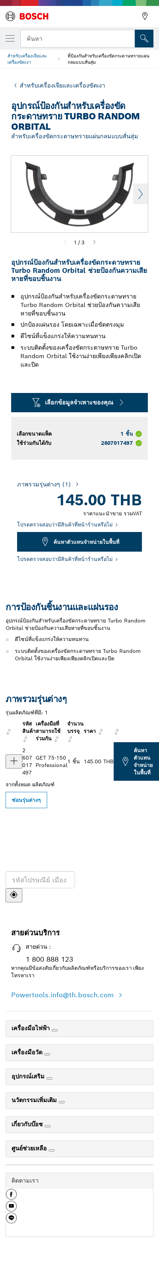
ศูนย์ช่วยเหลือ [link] (30, 1148)
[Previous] (65, 242)
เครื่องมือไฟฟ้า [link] (32, 1028)
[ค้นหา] (14, 895)
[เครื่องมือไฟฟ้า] (55, 1030)
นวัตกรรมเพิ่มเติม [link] (35, 1100)
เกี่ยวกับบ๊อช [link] (28, 1124)
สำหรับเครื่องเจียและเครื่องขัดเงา (27, 59)
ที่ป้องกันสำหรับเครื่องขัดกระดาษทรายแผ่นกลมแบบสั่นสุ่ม (108, 59)
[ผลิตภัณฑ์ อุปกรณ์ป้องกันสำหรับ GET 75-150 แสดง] (14, 761)
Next (140, 194)
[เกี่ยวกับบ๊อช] (48, 1126)
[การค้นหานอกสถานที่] (144, 38)
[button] (11, 1197)
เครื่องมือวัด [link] (28, 1052)
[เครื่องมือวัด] (47, 1054)
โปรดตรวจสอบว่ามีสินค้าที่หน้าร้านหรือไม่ (65, 524)
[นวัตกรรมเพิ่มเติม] (62, 1102)
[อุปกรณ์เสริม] (49, 1078)
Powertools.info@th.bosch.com (63, 995)
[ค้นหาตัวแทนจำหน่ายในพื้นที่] (114, 889)
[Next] (94, 242)
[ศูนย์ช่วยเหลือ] (52, 1150)
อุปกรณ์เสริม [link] (29, 1076)
